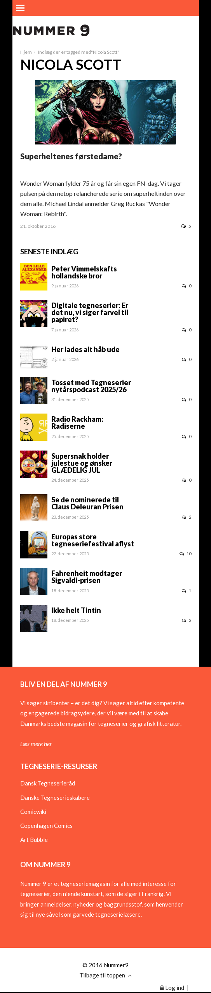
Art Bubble (34, 839)
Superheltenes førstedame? (71, 156)
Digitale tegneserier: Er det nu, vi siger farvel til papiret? (89, 312)
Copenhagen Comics (46, 825)
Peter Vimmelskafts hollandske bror (84, 272)
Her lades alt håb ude (85, 349)
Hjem (26, 52)
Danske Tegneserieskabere (55, 797)
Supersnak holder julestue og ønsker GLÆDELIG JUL (81, 463)
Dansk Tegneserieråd (47, 783)
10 (185, 553)
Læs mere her (36, 743)
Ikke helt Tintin (76, 610)
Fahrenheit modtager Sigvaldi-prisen (86, 577)
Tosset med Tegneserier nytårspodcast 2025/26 (91, 386)
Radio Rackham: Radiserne (77, 423)
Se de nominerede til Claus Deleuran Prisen (87, 503)
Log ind (172, 987)
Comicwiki (33, 811)
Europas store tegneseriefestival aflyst (92, 540)
